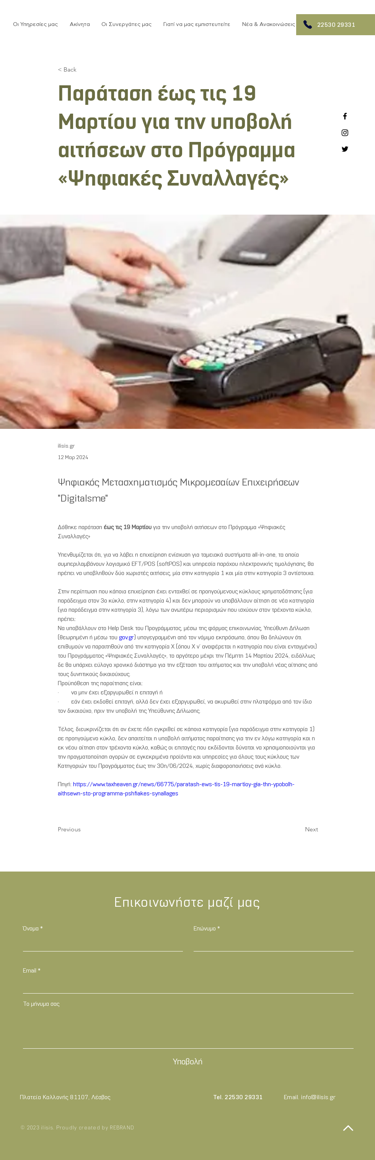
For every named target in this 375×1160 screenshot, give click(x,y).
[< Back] (83, 69)
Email (29, 971)
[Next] (299, 829)
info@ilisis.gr (318, 1098)
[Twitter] (345, 149)
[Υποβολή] (187, 1062)
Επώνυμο (205, 929)
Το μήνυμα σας (41, 1004)
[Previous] (83, 829)
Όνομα (31, 929)
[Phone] (308, 24)
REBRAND (122, 1128)
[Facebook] (345, 116)
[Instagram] (345, 132)
